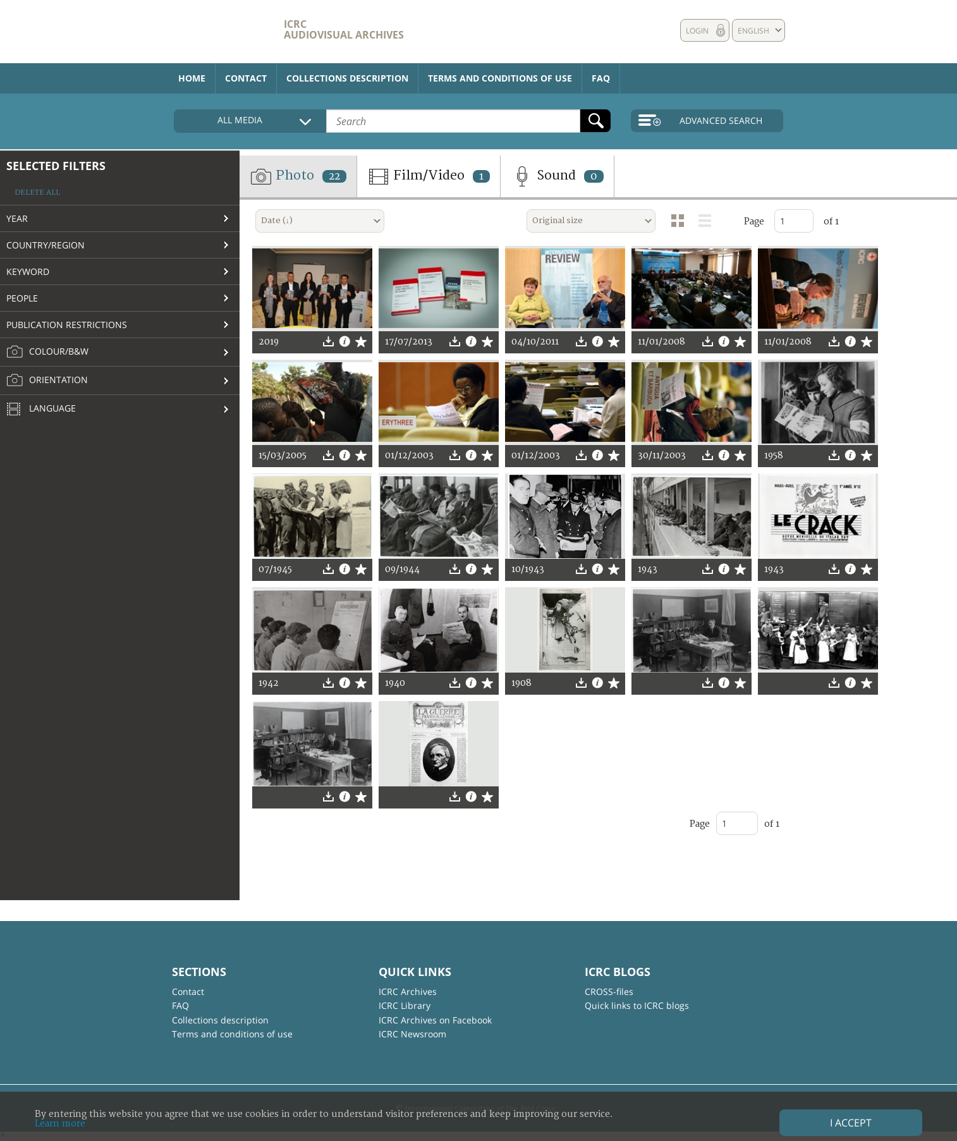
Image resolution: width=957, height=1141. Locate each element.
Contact (246, 78)
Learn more (60, 1123)
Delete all (37, 192)
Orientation (47, 380)
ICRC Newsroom (412, 1034)
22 (334, 176)
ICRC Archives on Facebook (435, 1020)
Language (41, 409)
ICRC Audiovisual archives (344, 29)
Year (17, 218)
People (22, 298)
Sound (557, 176)
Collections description (347, 78)
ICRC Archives (408, 991)
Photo (298, 176)
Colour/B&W (47, 352)
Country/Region (45, 245)
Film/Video (428, 176)
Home (191, 78)
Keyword (27, 271)
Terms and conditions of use (500, 78)
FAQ (601, 78)
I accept (851, 1123)
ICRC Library (404, 1005)
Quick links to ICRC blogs (637, 1005)
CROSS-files (609, 991)
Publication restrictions (66, 325)
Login (697, 30)
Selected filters (56, 165)
